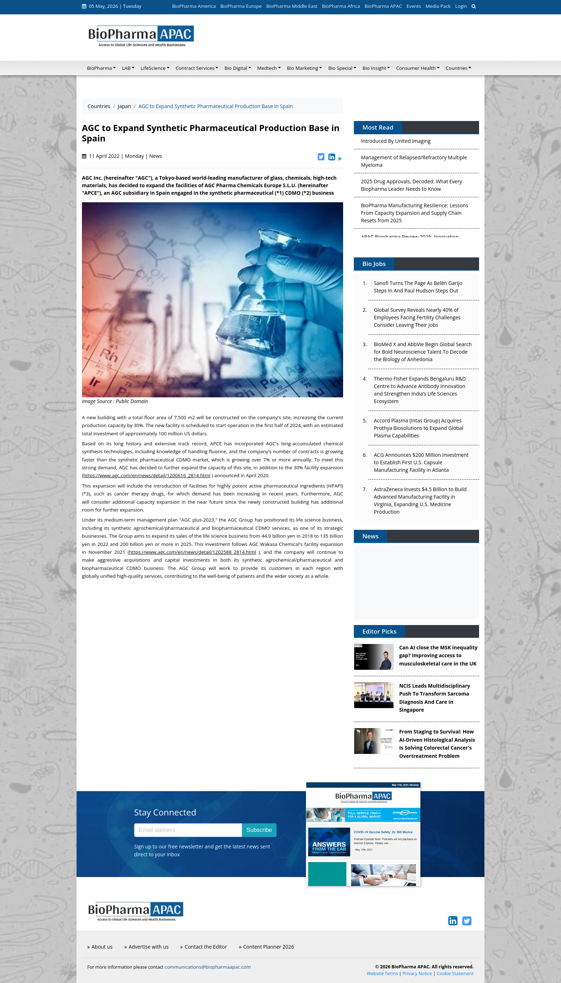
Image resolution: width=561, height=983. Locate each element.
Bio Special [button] (340, 68)
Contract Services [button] (195, 68)
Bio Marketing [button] (302, 68)
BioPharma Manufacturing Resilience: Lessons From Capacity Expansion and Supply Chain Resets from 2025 (414, 215)
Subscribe (259, 830)
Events (413, 6)
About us (99, 946)
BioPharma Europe (241, 6)
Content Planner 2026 (266, 946)
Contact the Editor (203, 946)
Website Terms (382, 973)
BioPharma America (194, 6)
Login (461, 6)
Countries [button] (457, 68)
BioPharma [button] (99, 68)
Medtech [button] (267, 68)
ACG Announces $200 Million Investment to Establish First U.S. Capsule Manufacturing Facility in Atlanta (421, 462)
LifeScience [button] (153, 68)
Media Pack (437, 6)
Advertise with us (147, 946)
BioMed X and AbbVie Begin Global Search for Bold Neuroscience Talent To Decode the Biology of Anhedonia (423, 352)
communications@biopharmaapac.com (208, 967)
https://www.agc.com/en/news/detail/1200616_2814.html (146, 475)
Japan (124, 106)
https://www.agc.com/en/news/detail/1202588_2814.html (192, 552)
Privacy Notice (417, 973)
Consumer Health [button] (415, 68)
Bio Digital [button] (235, 68)
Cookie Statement (455, 973)
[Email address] (188, 830)
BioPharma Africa (341, 6)
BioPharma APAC (383, 6)
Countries (99, 106)
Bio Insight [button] (374, 68)
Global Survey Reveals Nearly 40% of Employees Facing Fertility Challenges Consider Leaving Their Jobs (417, 317)
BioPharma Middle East (291, 6)
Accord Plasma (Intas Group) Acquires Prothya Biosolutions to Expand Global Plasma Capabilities (418, 428)
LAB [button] (126, 68)
